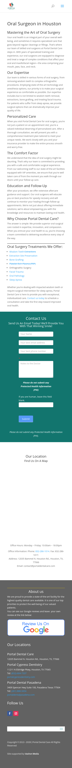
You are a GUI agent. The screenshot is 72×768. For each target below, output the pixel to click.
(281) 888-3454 (18, 691)
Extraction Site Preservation (23, 255)
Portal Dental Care (41, 742)
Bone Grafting (16, 259)
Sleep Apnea (15, 279)
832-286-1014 (42, 551)
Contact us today (35, 298)
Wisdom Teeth (16, 251)
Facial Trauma (16, 271)
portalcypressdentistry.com (21, 676)
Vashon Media (32, 754)
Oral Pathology (16, 275)
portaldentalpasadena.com (21, 694)
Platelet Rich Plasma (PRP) (22, 263)
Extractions (30, 251)
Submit (26, 418)
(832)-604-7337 (19, 673)
